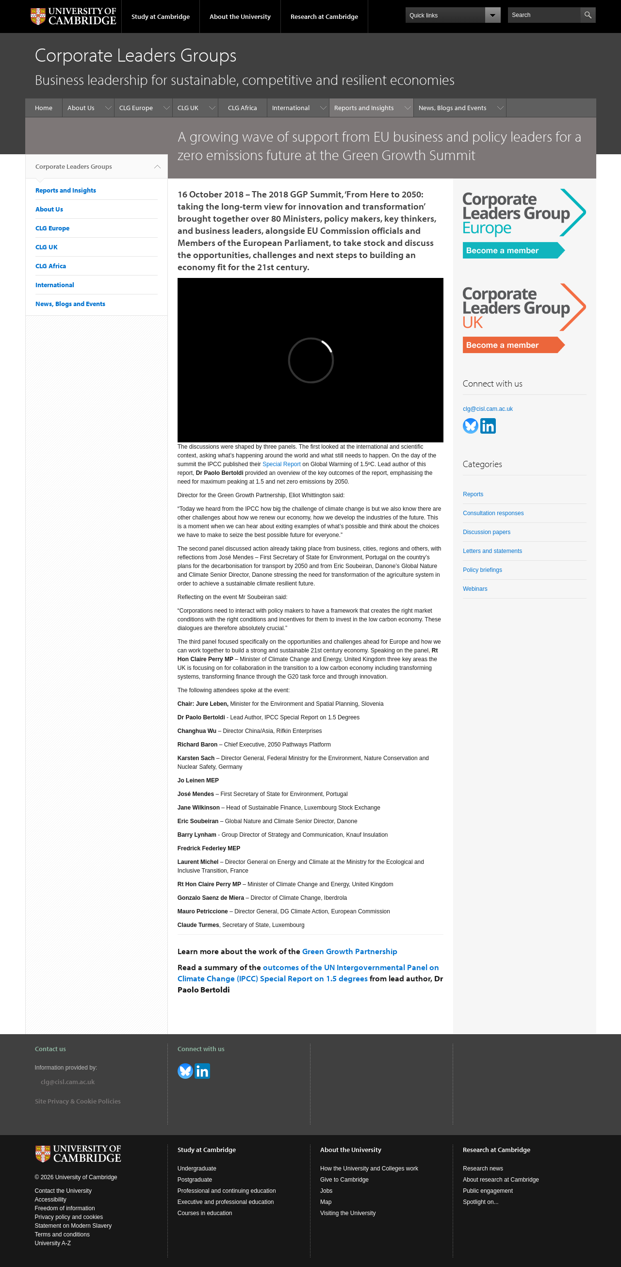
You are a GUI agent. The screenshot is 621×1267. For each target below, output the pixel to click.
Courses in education (205, 1213)
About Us (81, 107)
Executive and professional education (226, 1202)
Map (325, 1202)
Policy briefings (482, 570)
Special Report (281, 464)
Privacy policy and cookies (69, 1217)
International (291, 107)
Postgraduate (195, 1179)
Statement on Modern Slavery (73, 1225)
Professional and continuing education (227, 1190)
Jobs (326, 1190)
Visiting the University (348, 1213)
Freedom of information (65, 1208)
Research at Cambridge (324, 16)
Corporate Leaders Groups (73, 170)
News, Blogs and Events (453, 107)
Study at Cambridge (160, 16)
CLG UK (188, 107)
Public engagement (488, 1190)
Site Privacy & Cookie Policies (78, 1101)
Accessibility (50, 1199)
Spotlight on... (480, 1202)
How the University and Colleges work (369, 1168)
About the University (240, 16)
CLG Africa (242, 107)
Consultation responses (493, 513)
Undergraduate (197, 1168)
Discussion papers (486, 532)
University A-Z (53, 1243)
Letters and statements (492, 551)
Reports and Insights (364, 107)
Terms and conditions (62, 1234)
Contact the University (63, 1190)
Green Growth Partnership (349, 951)
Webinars (475, 588)
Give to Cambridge (344, 1179)
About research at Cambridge (501, 1179)
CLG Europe (136, 107)
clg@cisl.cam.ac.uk (488, 409)
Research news (483, 1168)
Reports (473, 494)
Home (43, 107)
